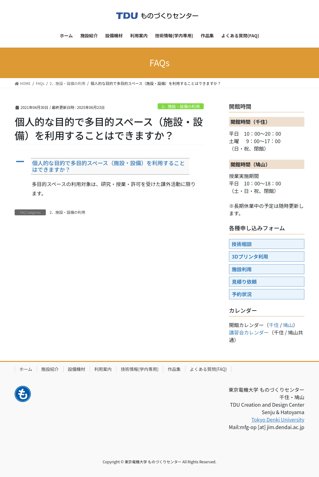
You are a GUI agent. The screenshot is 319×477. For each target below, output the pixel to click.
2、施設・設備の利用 (181, 106)
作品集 (174, 369)
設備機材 (76, 369)
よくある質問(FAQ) (208, 369)
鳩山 (288, 325)
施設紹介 (50, 369)
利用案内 (103, 369)
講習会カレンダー (249, 332)
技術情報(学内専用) (140, 369)
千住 (274, 325)
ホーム (25, 369)
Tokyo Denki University (277, 419)
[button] (110, 166)
